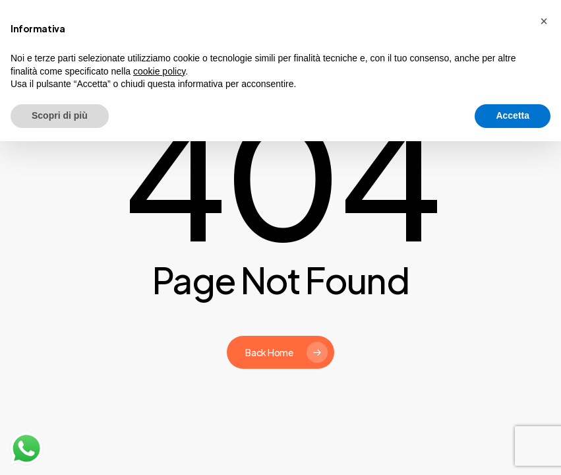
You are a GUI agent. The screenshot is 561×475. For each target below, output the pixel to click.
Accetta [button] (512, 115)
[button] (543, 21)
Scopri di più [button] (60, 115)
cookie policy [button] (159, 71)
